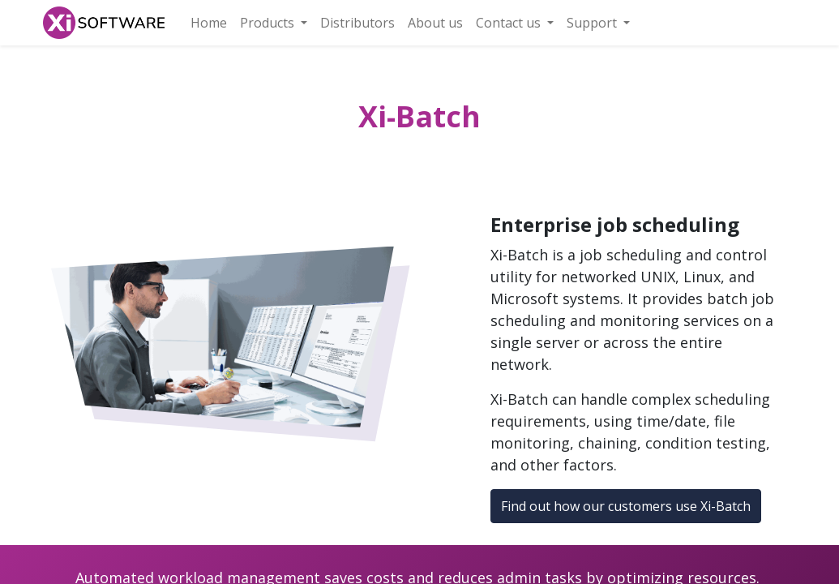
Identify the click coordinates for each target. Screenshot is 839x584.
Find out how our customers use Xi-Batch (626, 506)
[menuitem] (208, 22)
